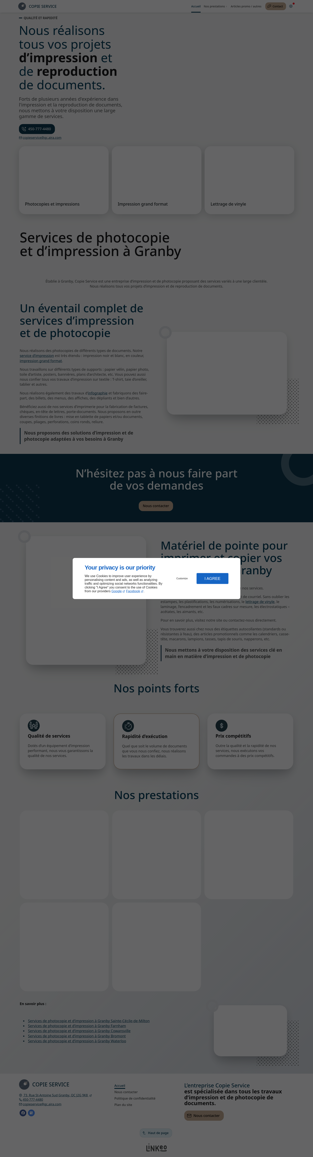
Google (116, 591)
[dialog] (156, 578)
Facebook (133, 591)
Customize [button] (182, 578)
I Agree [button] (212, 578)
